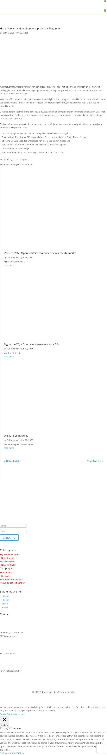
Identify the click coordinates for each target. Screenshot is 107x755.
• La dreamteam (7, 561)
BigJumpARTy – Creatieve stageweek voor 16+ (31, 344)
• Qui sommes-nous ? (10, 554)
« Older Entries (12, 461)
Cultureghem (13, 257)
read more (9, 265)
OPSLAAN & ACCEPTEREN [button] (12, 753)
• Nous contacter (8, 565)
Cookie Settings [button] (7, 714)
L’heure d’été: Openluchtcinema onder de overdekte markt (40, 253)
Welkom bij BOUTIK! (16, 435)
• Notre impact (7, 558)
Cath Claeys (8, 32)
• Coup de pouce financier (12, 582)
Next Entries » (95, 461)
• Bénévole (5, 576)
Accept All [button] (20, 714)
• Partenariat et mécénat (11, 579)
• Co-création (6, 572)
